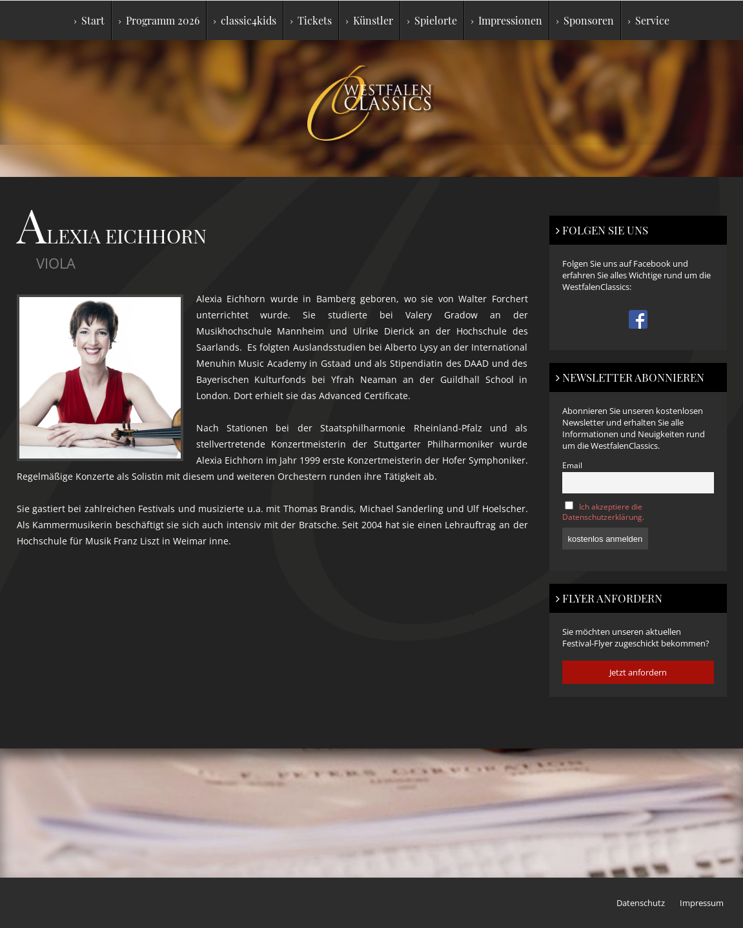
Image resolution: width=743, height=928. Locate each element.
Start (89, 20)
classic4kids (245, 20)
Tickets (311, 20)
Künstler (369, 20)
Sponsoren (585, 20)
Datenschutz (640, 903)
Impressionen (506, 20)
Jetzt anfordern (638, 672)
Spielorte (432, 20)
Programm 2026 (159, 20)
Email (572, 465)
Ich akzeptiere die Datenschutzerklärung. (603, 511)
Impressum (702, 903)
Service (648, 20)
